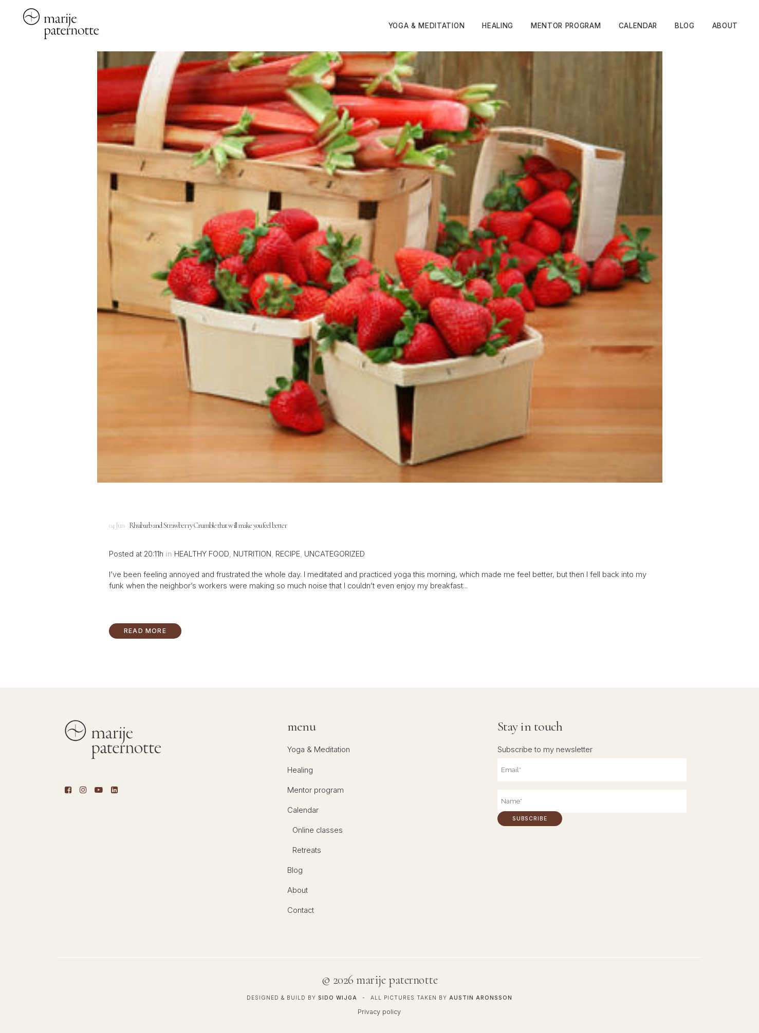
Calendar (303, 810)
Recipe (287, 554)
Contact (300, 910)
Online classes (317, 830)
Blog (295, 870)
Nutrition (252, 554)
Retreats (306, 850)
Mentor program (315, 790)
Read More (145, 631)
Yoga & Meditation (318, 749)
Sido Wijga (337, 997)
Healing (300, 770)
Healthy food (201, 554)
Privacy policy (379, 1012)
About (297, 890)
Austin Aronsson (480, 997)
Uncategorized (334, 554)
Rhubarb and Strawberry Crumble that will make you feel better (208, 525)
